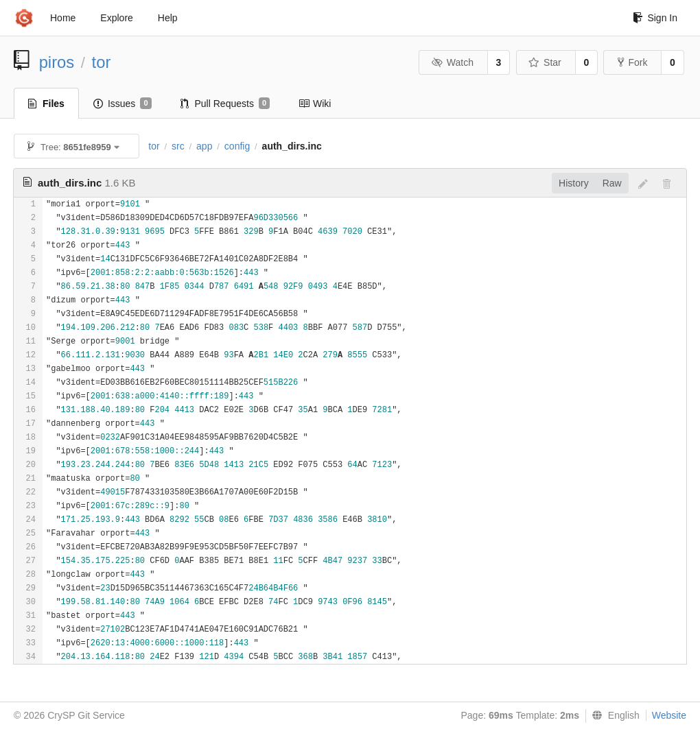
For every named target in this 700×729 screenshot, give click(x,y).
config (237, 146)
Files (46, 103)
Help (168, 17)
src (178, 146)
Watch (452, 62)
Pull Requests (225, 103)
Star (544, 62)
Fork (632, 62)
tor (101, 62)
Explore (116, 17)
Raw (612, 183)
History (574, 183)
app (204, 146)
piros (57, 62)
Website (669, 715)
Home (62, 17)
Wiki (315, 103)
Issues (122, 103)
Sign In (655, 17)
